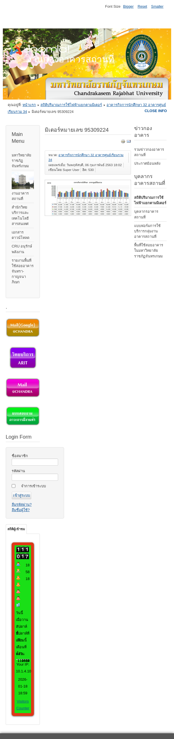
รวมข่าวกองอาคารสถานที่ (149, 152)
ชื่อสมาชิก (20, 456)
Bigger (128, 6)
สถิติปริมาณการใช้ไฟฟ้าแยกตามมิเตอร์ (71, 105)
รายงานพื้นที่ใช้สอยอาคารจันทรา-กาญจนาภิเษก (23, 271)
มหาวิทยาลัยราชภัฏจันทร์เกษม (21, 160)
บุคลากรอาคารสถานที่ (146, 214)
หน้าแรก (29, 105)
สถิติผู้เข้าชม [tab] (16, 529)
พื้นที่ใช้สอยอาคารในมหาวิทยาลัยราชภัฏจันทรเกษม (148, 250)
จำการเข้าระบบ (33, 486)
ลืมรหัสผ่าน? (22, 504)
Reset (142, 6)
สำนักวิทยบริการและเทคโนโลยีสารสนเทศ (20, 215)
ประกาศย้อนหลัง (147, 163)
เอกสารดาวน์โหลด (20, 235)
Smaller (157, 6)
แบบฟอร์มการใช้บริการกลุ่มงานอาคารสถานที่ (147, 231)
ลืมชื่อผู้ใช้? (21, 510)
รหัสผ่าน (18, 471)
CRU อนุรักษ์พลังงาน (22, 249)
